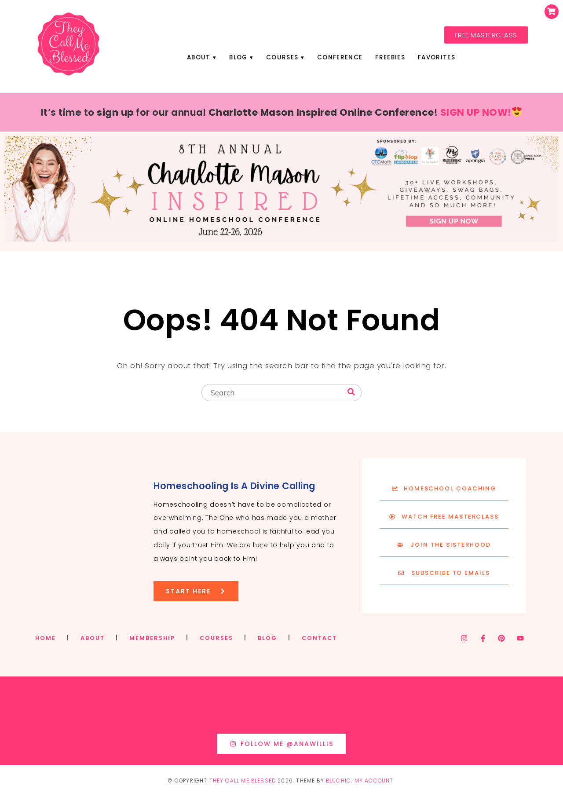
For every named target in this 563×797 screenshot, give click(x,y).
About (197, 57)
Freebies (391, 57)
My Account (374, 780)
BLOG (267, 638)
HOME (45, 638)
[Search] (351, 392)
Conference (340, 57)
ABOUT (92, 638)
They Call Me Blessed (242, 780)
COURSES (216, 638)
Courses (282, 57)
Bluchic (338, 780)
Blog (237, 57)
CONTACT (319, 638)
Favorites (438, 57)
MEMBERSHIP (152, 638)
